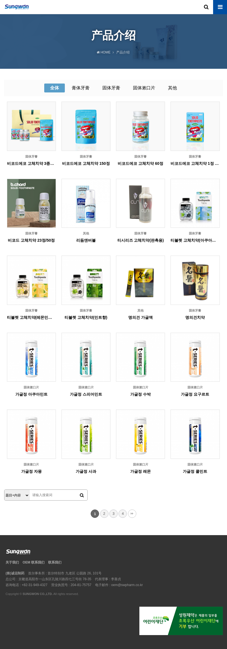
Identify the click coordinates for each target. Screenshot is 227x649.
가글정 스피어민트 (86, 394)
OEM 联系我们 (34, 562)
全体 (54, 87)
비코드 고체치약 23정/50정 (31, 240)
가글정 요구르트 (195, 394)
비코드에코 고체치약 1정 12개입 (195, 163)
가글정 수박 (140, 394)
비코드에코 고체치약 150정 (86, 163)
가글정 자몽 (31, 471)
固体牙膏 (111, 87)
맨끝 (132, 514)
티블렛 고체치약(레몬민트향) (31, 317)
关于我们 (12, 562)
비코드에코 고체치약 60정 (140, 163)
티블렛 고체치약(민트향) (86, 317)
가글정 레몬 (140, 471)
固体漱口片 (144, 87)
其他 (172, 87)
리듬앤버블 (86, 240)
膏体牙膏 (81, 87)
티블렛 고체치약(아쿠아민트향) (195, 240)
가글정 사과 (86, 471)
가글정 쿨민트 (195, 471)
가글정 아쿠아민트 (31, 394)
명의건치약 (195, 317)
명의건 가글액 (140, 317)
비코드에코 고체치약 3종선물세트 (31, 163)
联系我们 (54, 562)
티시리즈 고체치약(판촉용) (140, 240)
